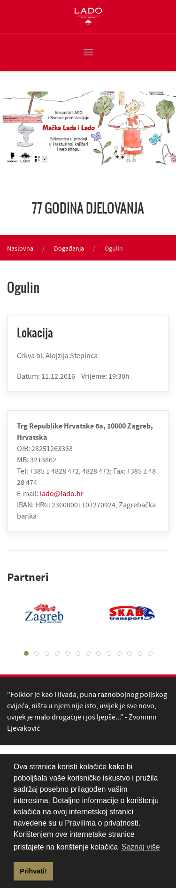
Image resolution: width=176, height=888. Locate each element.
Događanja (69, 248)
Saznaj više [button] (141, 847)
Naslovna (20, 248)
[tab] (26, 653)
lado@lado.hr (62, 493)
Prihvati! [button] (33, 871)
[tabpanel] (125, 613)
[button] (88, 52)
